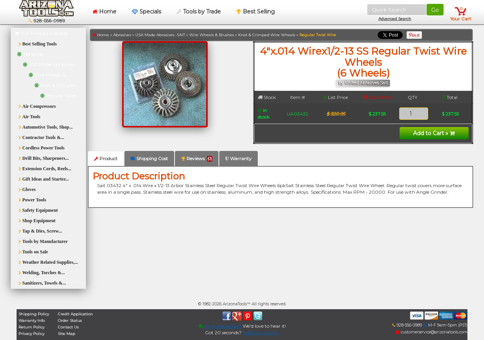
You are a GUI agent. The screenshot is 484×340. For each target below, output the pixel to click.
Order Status (70, 320)
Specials (146, 11)
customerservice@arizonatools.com (431, 332)
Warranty (238, 158)
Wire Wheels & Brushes (211, 34)
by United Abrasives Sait (363, 82)
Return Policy (31, 327)
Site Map (66, 333)
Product (106, 158)
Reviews (196, 159)
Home (104, 11)
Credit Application (75, 314)
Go (435, 10)
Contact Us (68, 327)
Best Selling (255, 11)
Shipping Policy (33, 314)
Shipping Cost (149, 158)
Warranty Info (31, 320)
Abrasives (122, 34)
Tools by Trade (198, 11)
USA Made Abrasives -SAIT (160, 34)
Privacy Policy (31, 333)
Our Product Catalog (41, 33)
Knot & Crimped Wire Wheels (266, 34)
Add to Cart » (434, 133)
